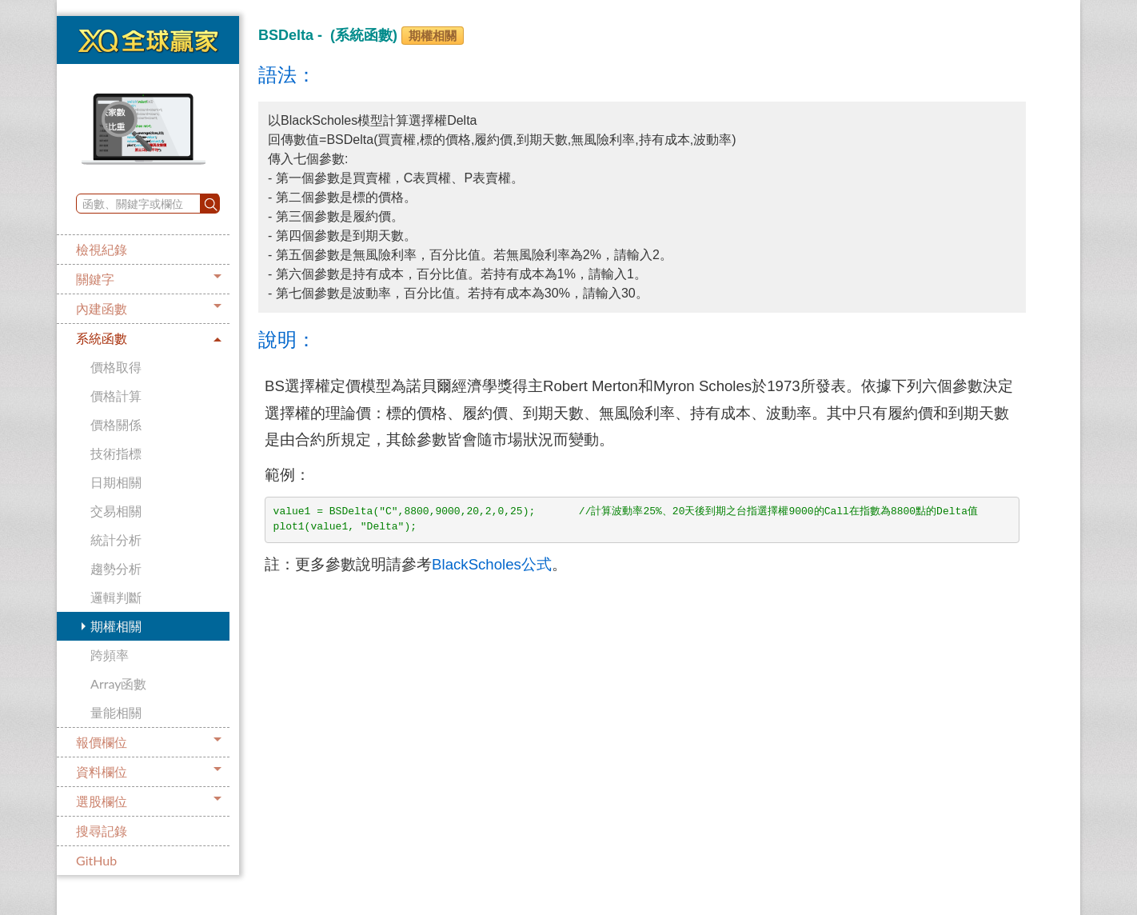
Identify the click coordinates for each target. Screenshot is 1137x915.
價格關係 (116, 424)
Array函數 (118, 683)
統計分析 (116, 539)
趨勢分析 (116, 568)
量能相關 (116, 712)
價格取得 (116, 366)
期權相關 (116, 625)
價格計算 (116, 395)
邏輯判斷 (116, 597)
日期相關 (116, 481)
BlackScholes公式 (492, 564)
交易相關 (116, 510)
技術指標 (116, 453)
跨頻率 (109, 654)
